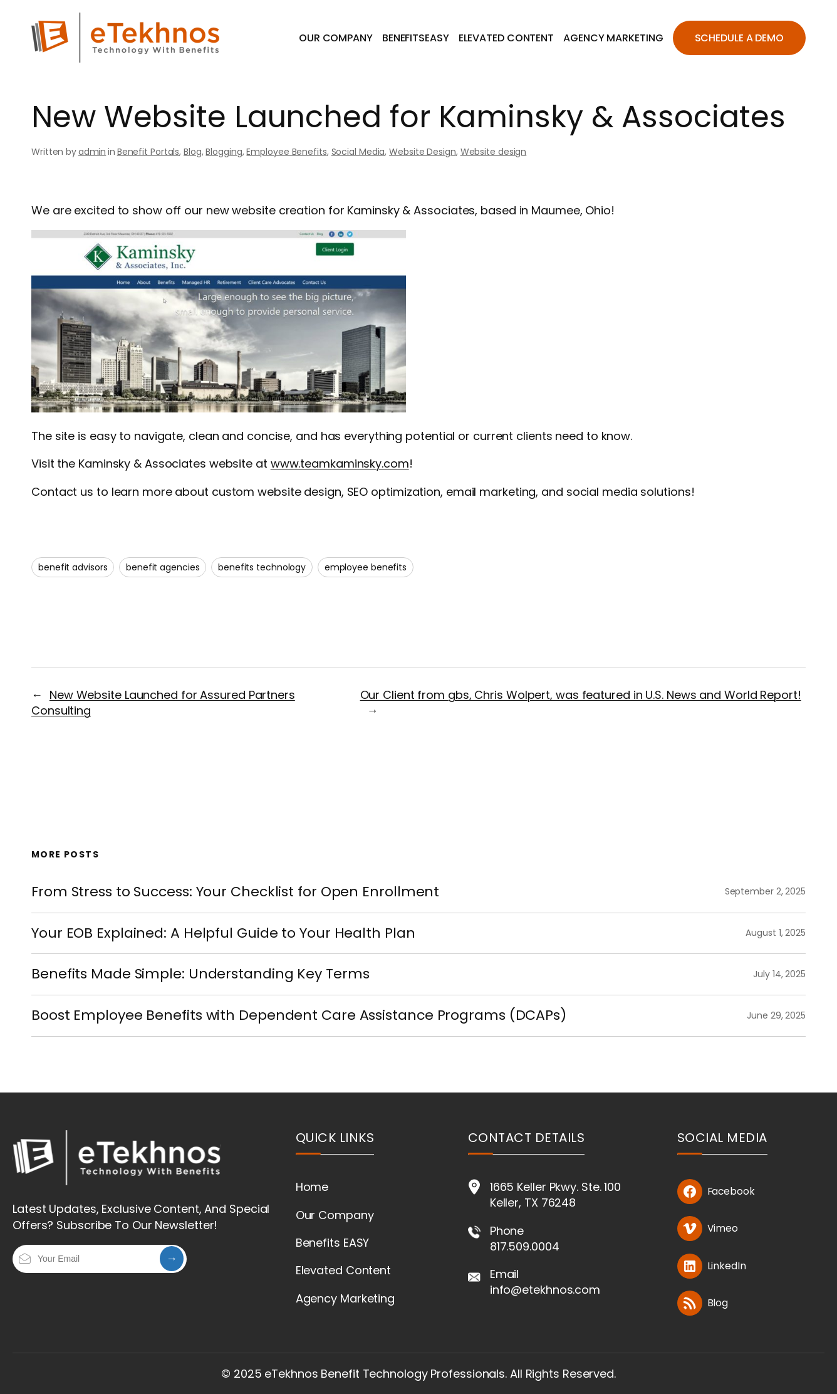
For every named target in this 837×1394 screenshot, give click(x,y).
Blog (193, 151)
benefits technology (262, 567)
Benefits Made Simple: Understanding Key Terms (200, 974)
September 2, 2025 (765, 891)
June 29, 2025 (776, 1015)
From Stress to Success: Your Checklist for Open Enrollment (235, 892)
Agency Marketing (345, 1298)
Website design (493, 151)
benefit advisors (72, 567)
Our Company (335, 1215)
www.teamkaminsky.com (340, 463)
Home (312, 1187)
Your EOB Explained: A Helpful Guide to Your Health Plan (223, 933)
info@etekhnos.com (545, 1289)
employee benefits (366, 567)
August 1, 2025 (776, 932)
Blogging (223, 151)
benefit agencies (162, 567)
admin (92, 151)
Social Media (358, 151)
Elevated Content (343, 1270)
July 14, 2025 (779, 974)
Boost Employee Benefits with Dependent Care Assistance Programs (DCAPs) (298, 1016)
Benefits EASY (333, 1242)
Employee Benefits (286, 151)
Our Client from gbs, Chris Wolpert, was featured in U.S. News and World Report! (580, 695)
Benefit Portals (148, 151)
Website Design (422, 151)
